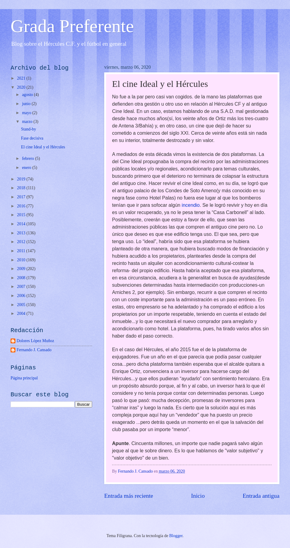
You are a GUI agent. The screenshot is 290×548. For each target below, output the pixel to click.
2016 (21, 206)
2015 (21, 215)
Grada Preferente (72, 26)
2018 (21, 188)
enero (27, 167)
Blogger (175, 535)
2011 (21, 251)
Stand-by (28, 129)
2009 (21, 268)
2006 (21, 295)
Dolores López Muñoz (35, 340)
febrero (28, 158)
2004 (21, 313)
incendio (191, 205)
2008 (21, 278)
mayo (27, 113)
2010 (21, 260)
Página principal (24, 378)
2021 (21, 78)
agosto (28, 94)
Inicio (198, 496)
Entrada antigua (261, 496)
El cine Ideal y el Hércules (43, 147)
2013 (21, 233)
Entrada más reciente (128, 496)
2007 (21, 286)
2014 (21, 224)
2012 (21, 241)
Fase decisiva (32, 138)
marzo (28, 121)
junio (27, 103)
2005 (21, 304)
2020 (21, 87)
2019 (21, 179)
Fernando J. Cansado (34, 350)
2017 (21, 197)
